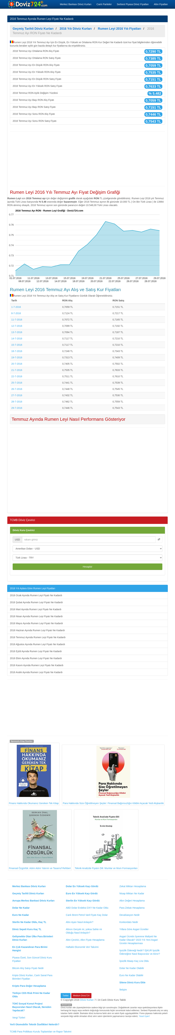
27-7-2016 (16, 395)
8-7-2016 (16, 313)
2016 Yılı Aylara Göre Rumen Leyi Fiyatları (32, 588)
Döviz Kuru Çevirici (24, 530)
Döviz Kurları (87, 1000)
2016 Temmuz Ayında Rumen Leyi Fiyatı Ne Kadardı (38, 637)
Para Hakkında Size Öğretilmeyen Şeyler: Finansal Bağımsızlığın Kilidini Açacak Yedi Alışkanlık (113, 775)
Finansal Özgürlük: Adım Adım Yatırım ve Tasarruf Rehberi (40, 840)
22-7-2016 (16, 376)
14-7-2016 (16, 338)
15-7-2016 (16, 344)
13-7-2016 (16, 332)
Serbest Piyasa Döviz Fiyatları (133, 4)
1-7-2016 (16, 307)
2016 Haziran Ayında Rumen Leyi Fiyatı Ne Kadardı (37, 630)
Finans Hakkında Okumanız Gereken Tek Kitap (34, 774)
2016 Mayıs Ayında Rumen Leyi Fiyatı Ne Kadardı (36, 623)
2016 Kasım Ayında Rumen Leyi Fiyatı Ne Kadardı (36, 665)
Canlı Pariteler (104, 4)
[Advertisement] (87, 159)
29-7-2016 (16, 408)
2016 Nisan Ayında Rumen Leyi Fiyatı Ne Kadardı (36, 616)
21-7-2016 (16, 370)
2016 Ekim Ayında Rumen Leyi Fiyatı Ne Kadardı (36, 658)
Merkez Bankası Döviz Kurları (75, 4)
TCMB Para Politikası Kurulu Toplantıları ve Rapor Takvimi (40, 1031)
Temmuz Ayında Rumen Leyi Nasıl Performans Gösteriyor (68, 419)
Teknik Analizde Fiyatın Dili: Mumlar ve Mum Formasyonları (106, 840)
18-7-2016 (16, 351)
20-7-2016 (16, 363)
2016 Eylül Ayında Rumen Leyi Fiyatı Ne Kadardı (36, 651)
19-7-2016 (16, 357)
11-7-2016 (16, 319)
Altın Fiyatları (161, 4)
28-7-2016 (16, 401)
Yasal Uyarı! (144, 1016)
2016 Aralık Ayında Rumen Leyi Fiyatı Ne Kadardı (36, 672)
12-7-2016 (16, 326)
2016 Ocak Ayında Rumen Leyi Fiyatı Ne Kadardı (36, 595)
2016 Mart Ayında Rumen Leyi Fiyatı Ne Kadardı (35, 609)
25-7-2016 (16, 382)
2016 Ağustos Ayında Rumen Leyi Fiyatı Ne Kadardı (37, 644)
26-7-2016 (16, 389)
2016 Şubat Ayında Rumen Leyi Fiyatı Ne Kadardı (36, 602)
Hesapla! (87, 566)
